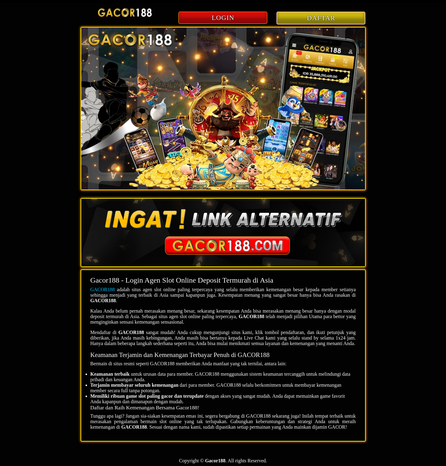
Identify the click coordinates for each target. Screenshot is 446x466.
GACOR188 (102, 289)
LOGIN (223, 17)
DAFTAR (321, 18)
